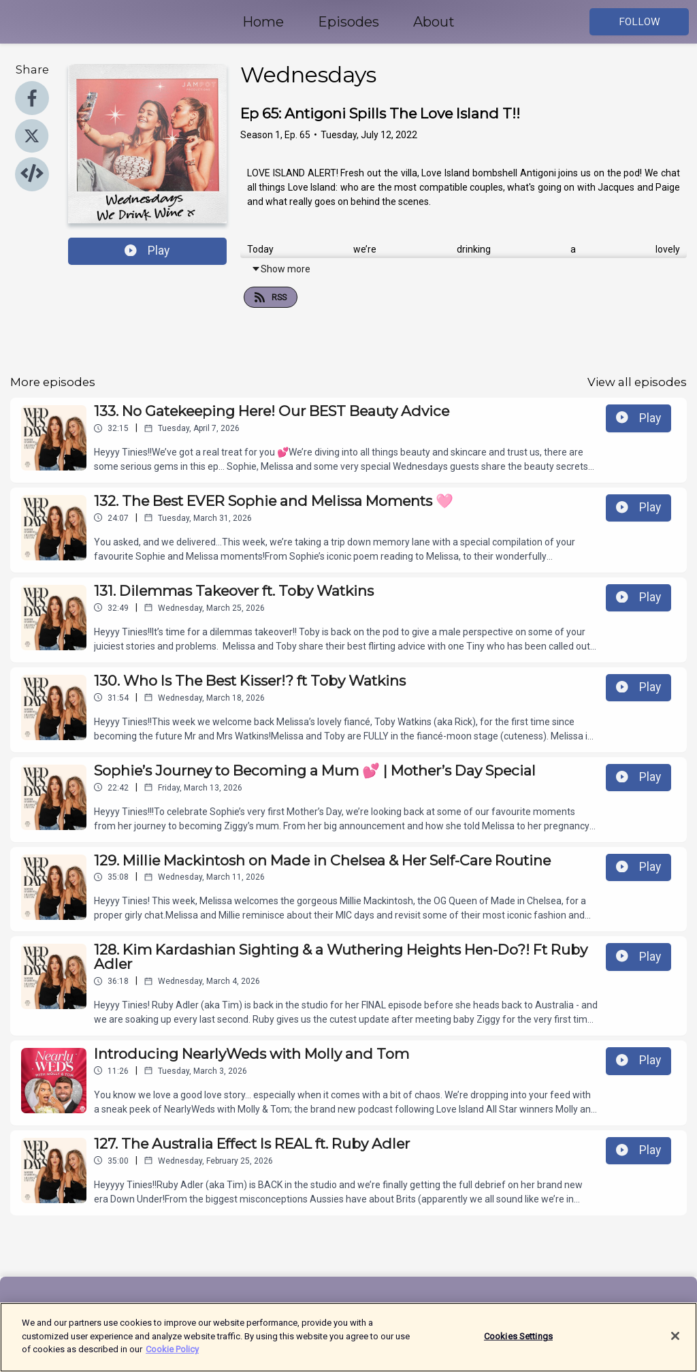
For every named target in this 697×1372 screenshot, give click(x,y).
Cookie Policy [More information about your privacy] (172, 1357)
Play (147, 250)
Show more (280, 269)
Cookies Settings (518, 1344)
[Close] (675, 1344)
